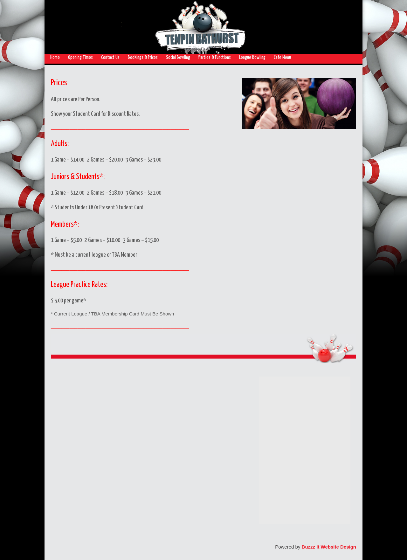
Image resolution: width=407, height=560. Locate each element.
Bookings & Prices (143, 57)
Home (55, 57)
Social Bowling (178, 57)
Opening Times (80, 57)
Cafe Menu (282, 57)
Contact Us (110, 57)
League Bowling (252, 57)
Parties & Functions (214, 57)
